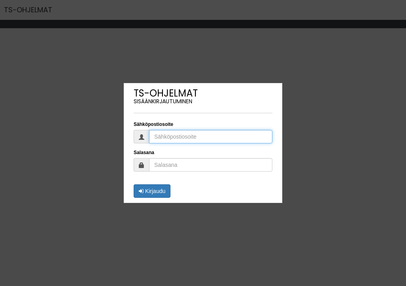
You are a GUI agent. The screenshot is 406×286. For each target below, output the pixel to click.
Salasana (144, 152)
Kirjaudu (152, 191)
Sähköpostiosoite (153, 124)
